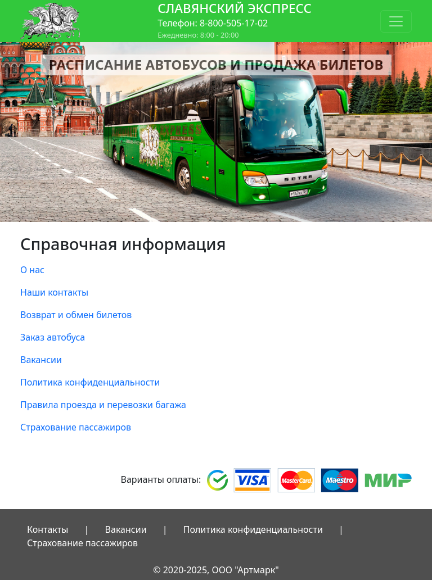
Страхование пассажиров (75, 427)
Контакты (47, 529)
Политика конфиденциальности (90, 382)
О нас (32, 270)
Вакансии (41, 360)
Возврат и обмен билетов (76, 315)
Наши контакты (54, 292)
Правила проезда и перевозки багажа (103, 404)
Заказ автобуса (52, 337)
